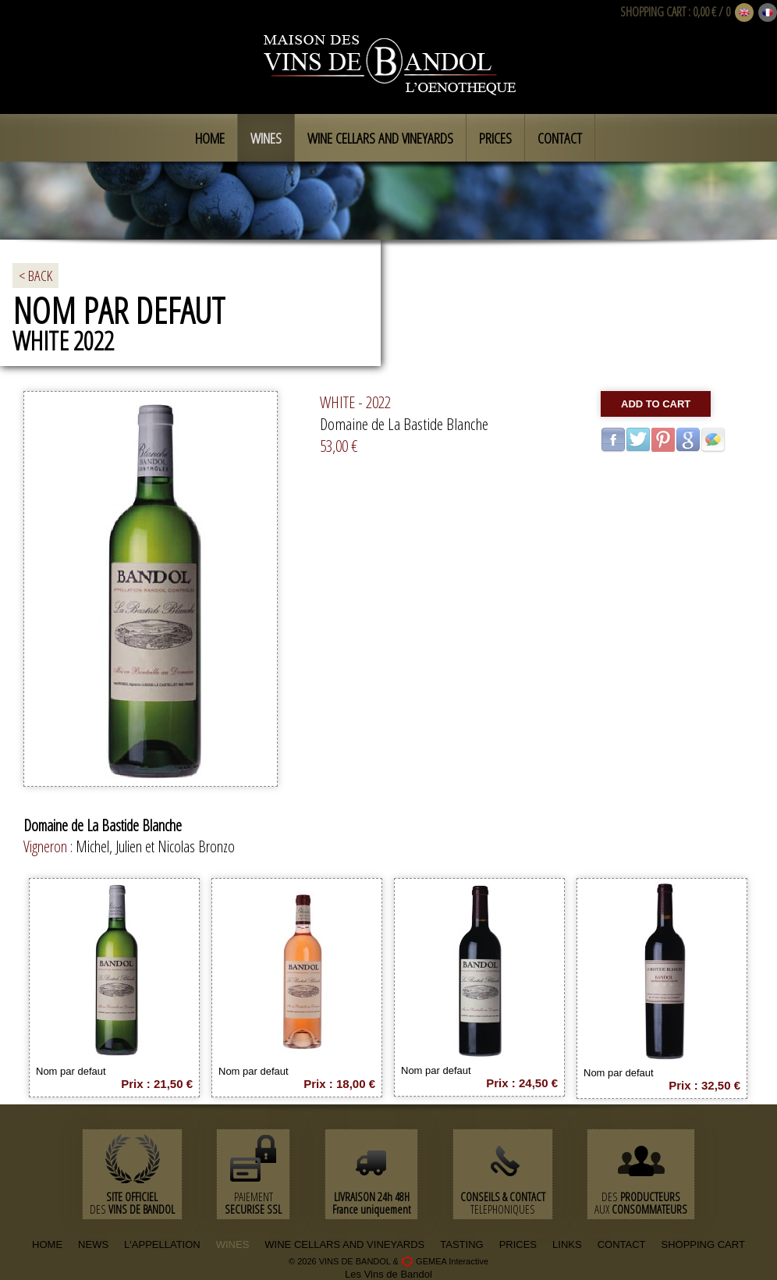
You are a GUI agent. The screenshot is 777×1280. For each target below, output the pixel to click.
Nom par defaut (71, 1071)
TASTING (461, 1244)
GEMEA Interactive (452, 1261)
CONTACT (622, 1244)
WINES (233, 1244)
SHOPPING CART (653, 11)
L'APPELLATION (162, 1244)
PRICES (518, 1244)
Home (210, 138)
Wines (266, 138)
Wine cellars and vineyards (380, 138)
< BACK (35, 275)
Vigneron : (49, 846)
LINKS (567, 1244)
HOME (47, 1244)
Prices (495, 138)
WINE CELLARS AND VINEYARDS (344, 1244)
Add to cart (655, 404)
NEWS (93, 1244)
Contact (560, 138)
